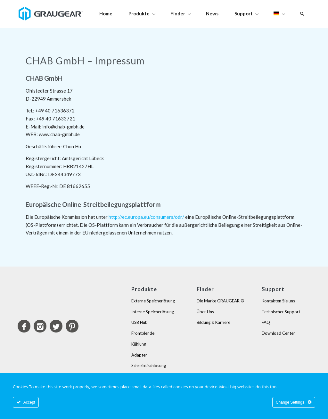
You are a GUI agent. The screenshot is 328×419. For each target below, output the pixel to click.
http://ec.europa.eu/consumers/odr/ (146, 217)
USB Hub (139, 322)
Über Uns (205, 311)
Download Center (278, 333)
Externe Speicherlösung (153, 300)
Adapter (139, 354)
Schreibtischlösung (148, 365)
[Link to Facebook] (24, 326)
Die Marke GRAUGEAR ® (220, 300)
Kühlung (138, 344)
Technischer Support (281, 311)
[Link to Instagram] (40, 326)
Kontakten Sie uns (278, 300)
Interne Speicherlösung (152, 311)
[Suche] (302, 13)
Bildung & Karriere (213, 322)
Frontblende (142, 333)
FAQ (266, 322)
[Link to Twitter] (56, 326)
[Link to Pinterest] (72, 326)
